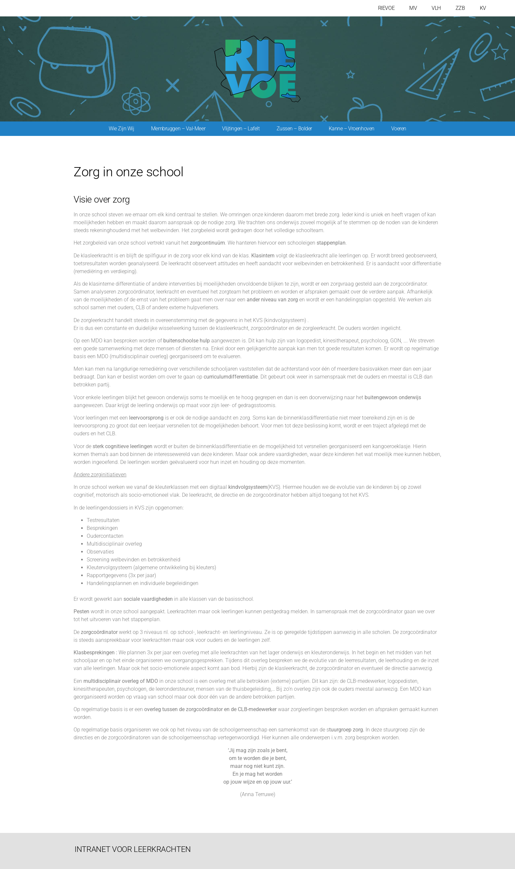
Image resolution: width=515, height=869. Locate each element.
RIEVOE (386, 8)
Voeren (398, 128)
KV (483, 8)
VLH (436, 8)
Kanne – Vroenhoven (351, 128)
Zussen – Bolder (294, 128)
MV (413, 8)
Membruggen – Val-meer (178, 128)
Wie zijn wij (121, 128)
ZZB (460, 8)
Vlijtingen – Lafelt (240, 128)
